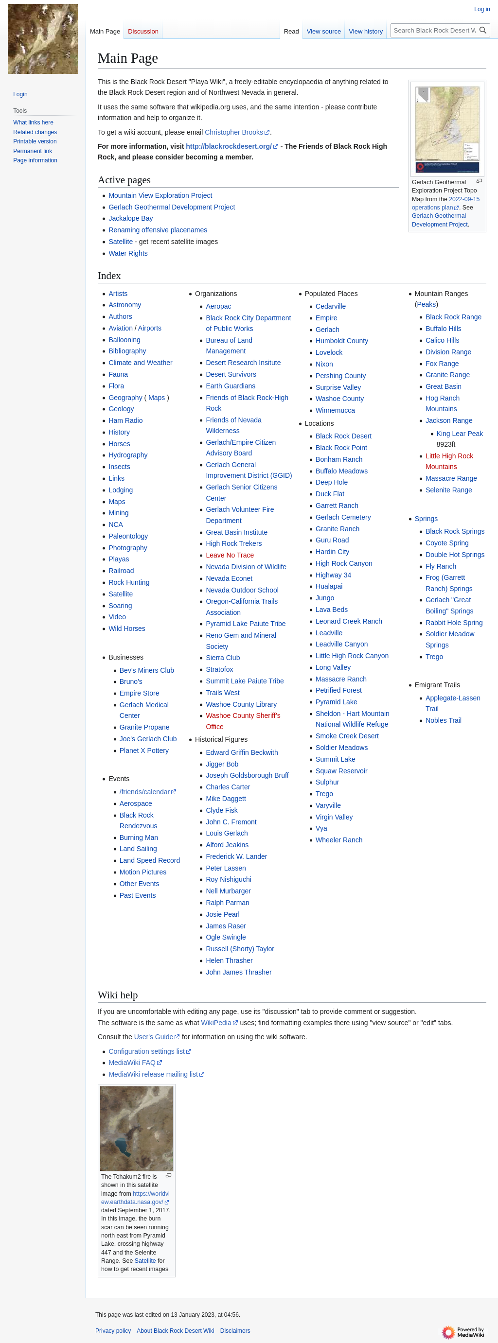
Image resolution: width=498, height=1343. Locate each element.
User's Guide (153, 1037)
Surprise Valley (338, 387)
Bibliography (127, 351)
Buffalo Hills (444, 328)
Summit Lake (336, 759)
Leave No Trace (230, 555)
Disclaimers (235, 1330)
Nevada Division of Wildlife (246, 567)
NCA (115, 524)
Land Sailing (138, 849)
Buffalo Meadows (342, 471)
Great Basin (444, 386)
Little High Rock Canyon (352, 656)
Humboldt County (342, 341)
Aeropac (218, 306)
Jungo (325, 598)
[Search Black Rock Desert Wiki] (440, 30)
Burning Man (139, 837)
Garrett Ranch (337, 505)
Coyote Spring (447, 543)
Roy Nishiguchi (228, 879)
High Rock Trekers (234, 543)
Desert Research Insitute (243, 362)
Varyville (328, 805)
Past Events (138, 895)
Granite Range (448, 375)
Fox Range (442, 363)
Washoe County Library (241, 704)
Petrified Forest (339, 690)
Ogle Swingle (226, 937)
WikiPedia (216, 1023)
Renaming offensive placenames (157, 230)
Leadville (329, 633)
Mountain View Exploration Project (160, 195)
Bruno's (131, 681)
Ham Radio (125, 420)
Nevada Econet (229, 578)
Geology (121, 409)
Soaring (120, 606)
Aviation (120, 328)
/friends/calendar (145, 792)
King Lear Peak (460, 433)
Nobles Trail (444, 720)
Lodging (120, 490)
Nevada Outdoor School (242, 590)
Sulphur (327, 782)
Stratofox (219, 669)
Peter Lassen (226, 868)
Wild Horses (126, 628)
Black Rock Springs (455, 531)
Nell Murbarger (228, 891)
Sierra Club (223, 658)
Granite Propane (145, 727)
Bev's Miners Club (147, 670)
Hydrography (127, 455)
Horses (119, 444)
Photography (127, 548)
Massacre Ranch (341, 679)
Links (116, 478)
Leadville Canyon (342, 644)
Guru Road (332, 540)
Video (117, 617)
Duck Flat (330, 494)
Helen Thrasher (229, 960)
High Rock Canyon (344, 563)
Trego (324, 794)
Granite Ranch (337, 529)
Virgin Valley (334, 817)
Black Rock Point (341, 448)
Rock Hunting (128, 582)
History (119, 432)
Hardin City (332, 552)
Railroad (121, 571)
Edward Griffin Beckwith (242, 752)
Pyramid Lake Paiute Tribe (245, 624)
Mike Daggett (226, 798)
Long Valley (333, 667)
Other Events (140, 884)
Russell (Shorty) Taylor (240, 949)
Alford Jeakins (227, 845)
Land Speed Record (150, 860)
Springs (426, 519)
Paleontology (128, 536)
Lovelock (329, 352)
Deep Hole (332, 482)
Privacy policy (113, 1330)
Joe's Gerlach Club (148, 739)
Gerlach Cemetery (343, 517)
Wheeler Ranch (339, 840)
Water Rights (127, 253)
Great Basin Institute (236, 532)
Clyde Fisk (221, 810)
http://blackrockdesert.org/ (229, 146)
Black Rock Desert (344, 436)
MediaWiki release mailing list (153, 1074)
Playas (118, 559)
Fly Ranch (441, 566)
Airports (149, 328)
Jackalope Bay (130, 218)
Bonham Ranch (339, 459)
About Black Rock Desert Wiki (175, 1330)
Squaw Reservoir (342, 771)
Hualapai (329, 586)
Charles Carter (228, 787)
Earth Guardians (230, 386)
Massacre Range (451, 478)
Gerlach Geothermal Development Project (171, 207)
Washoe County (340, 398)
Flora (116, 386)
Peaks (426, 304)
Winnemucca (335, 410)
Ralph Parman (227, 903)
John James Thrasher (238, 972)
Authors (120, 316)
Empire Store (140, 693)
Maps (156, 397)
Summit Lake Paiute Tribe (245, 681)
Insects (119, 467)
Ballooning (124, 340)
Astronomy (124, 305)
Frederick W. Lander (236, 856)
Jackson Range (449, 420)
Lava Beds (332, 609)
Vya (321, 828)
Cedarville (331, 306)
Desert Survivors (231, 374)
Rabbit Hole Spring (454, 623)
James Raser (226, 926)
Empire (326, 318)
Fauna (118, 374)
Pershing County (341, 376)
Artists (117, 293)
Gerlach (327, 329)
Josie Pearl (222, 914)
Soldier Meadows (342, 747)
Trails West (222, 693)
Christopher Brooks (234, 132)
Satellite (120, 241)
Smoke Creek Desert (347, 736)
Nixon (324, 364)
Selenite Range (449, 490)
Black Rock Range (453, 317)
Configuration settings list (146, 1051)
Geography (125, 397)
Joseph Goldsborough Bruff (247, 775)
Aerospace (136, 803)
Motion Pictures (143, 872)
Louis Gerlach (227, 833)
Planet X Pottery (144, 750)
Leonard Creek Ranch (349, 621)
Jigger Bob (222, 764)
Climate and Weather (140, 362)
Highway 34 (333, 575)
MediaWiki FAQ (131, 1062)
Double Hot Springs (455, 554)
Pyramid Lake (336, 702)
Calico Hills (442, 340)
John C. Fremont (231, 822)
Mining (118, 513)
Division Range (448, 352)
